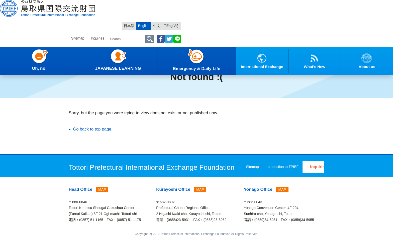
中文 (298, 4)
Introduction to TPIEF (242, 172)
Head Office (80, 194)
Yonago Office (258, 194)
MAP (102, 194)
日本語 (268, 4)
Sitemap (212, 19)
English (284, 4)
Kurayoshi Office (173, 194)
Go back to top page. (93, 129)
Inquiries (232, 19)
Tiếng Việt (314, 4)
